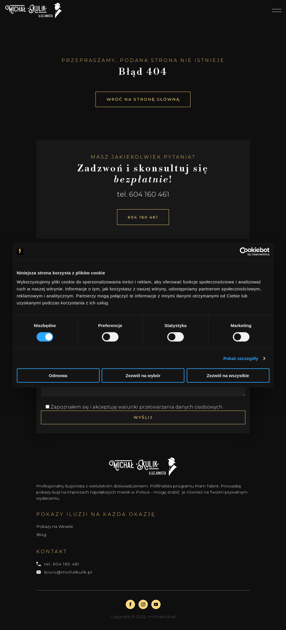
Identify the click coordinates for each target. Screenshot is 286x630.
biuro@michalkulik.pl (68, 573)
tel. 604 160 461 (61, 564)
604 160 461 (143, 217)
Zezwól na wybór (142, 375)
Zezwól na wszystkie (228, 375)
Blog (41, 535)
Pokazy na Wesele (54, 527)
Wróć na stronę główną (143, 99)
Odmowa (58, 375)
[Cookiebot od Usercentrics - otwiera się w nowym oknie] (244, 251)
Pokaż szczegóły (240, 358)
